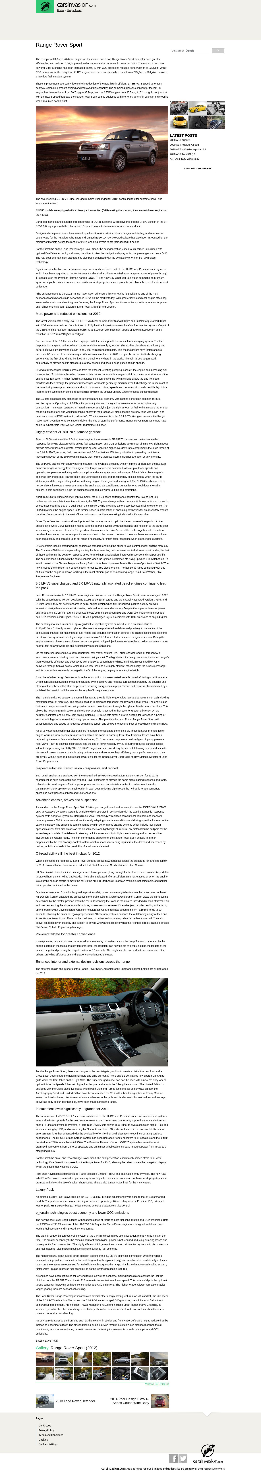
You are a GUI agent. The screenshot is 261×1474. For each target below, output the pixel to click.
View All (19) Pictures (157, 1383)
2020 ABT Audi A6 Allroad (184, 144)
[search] (189, 50)
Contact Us (45, 1425)
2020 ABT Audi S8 (180, 140)
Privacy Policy (46, 1430)
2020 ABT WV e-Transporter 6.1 (188, 149)
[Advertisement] (102, 27)
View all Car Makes (197, 168)
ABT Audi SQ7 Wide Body (184, 158)
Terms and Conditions (51, 1435)
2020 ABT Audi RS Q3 (182, 154)
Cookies (43, 1439)
